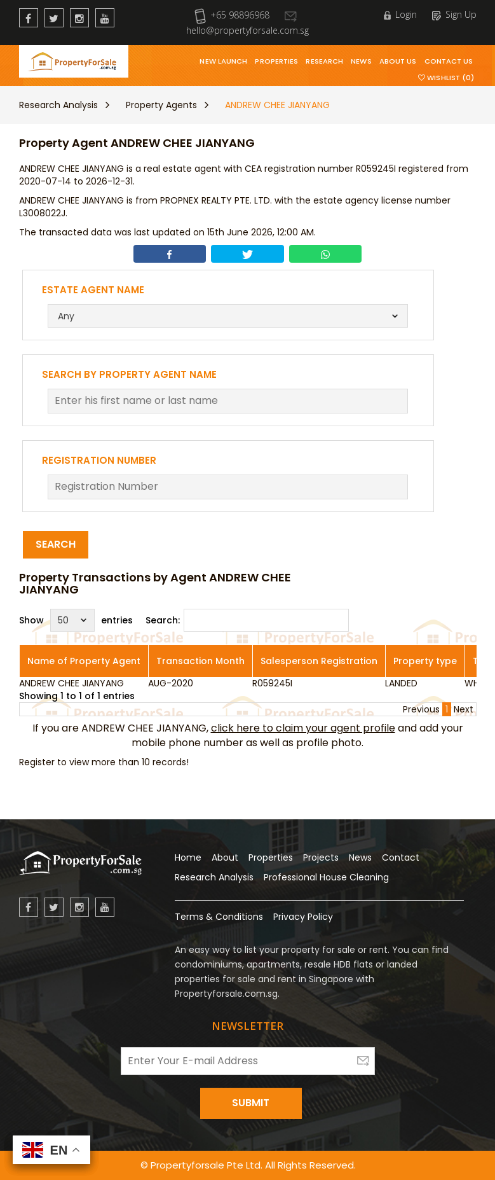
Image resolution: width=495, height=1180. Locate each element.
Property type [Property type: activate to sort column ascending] (425, 661)
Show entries (76, 620)
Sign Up (454, 14)
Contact (400, 857)
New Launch (223, 61)
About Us (398, 61)
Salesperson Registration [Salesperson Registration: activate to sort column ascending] (319, 661)
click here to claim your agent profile (303, 728)
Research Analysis (58, 105)
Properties (276, 61)
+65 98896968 (231, 15)
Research (324, 61)
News (361, 61)
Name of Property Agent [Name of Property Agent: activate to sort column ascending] (83, 661)
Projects (321, 857)
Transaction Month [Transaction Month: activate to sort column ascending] (200, 661)
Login (400, 14)
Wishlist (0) (446, 78)
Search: (247, 620)
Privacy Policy (303, 916)
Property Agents (161, 105)
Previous (421, 709)
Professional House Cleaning (326, 877)
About (225, 857)
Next (463, 709)
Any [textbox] (66, 316)
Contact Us (448, 61)
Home (188, 857)
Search (56, 544)
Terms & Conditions (219, 916)
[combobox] (228, 316)
